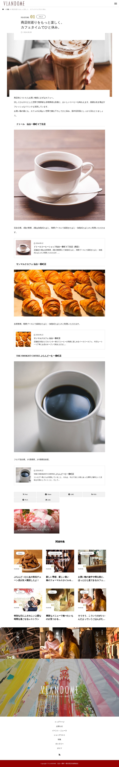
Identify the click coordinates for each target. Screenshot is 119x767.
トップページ (59, 722)
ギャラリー (59, 744)
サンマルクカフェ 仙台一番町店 (47, 338)
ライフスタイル (55, 553)
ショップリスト (59, 735)
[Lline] (71, 494)
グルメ (41, 17)
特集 (59, 739)
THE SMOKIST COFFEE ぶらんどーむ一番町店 (54, 474)
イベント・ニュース (59, 731)
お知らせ (59, 726)
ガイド (59, 748)
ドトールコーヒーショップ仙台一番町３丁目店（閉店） (57, 247)
